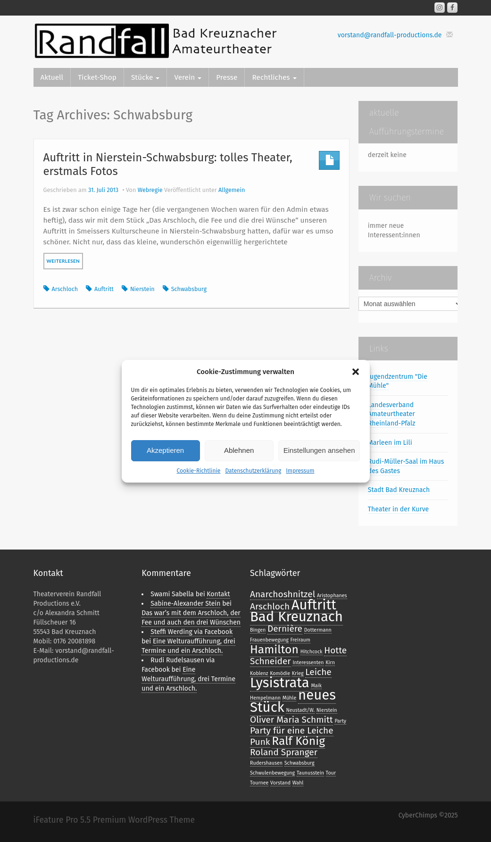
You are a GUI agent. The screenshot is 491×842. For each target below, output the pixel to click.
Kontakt (218, 594)
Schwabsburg (189, 288)
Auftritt (104, 288)
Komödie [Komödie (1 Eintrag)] (280, 673)
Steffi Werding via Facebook (191, 632)
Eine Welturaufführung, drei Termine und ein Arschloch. (188, 679)
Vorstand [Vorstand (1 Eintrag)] (280, 783)
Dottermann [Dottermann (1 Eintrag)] (318, 630)
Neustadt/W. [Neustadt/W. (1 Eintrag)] (300, 710)
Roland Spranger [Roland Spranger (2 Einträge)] (283, 752)
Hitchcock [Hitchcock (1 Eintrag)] (311, 652)
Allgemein (231, 189)
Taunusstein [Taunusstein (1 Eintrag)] (310, 773)
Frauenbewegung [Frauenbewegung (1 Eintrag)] (269, 640)
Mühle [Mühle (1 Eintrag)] (290, 698)
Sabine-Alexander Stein (185, 604)
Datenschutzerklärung (253, 470)
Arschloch (65, 288)
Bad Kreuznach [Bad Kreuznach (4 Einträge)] (296, 617)
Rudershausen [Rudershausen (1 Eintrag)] (266, 763)
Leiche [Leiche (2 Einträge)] (318, 672)
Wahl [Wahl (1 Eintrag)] (298, 783)
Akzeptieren (165, 450)
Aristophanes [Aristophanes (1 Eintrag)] (332, 595)
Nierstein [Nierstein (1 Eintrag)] (326, 710)
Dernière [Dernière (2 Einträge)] (284, 628)
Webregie (150, 189)
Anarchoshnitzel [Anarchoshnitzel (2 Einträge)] (282, 594)
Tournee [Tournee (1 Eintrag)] (259, 783)
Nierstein (142, 288)
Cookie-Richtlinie (199, 470)
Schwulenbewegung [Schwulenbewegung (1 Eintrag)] (272, 773)
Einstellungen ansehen (319, 450)
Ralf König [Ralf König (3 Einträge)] (298, 741)
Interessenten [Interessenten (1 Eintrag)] (308, 662)
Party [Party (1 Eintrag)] (340, 721)
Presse (226, 77)
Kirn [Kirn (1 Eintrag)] (330, 662)
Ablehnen (239, 450)
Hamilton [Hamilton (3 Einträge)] (274, 649)
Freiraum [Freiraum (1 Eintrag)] (300, 640)
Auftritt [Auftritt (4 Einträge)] (313, 605)
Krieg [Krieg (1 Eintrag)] (298, 673)
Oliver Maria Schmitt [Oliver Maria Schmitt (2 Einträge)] (291, 719)
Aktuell (52, 77)
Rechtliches (274, 77)
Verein (187, 77)
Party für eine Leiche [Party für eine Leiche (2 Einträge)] (291, 730)
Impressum (300, 470)
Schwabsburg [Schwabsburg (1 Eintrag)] (299, 763)
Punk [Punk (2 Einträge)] (260, 741)
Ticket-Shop (97, 77)
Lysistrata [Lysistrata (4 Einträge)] (279, 683)
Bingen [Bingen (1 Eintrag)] (258, 630)
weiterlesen (63, 261)
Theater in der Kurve (398, 509)
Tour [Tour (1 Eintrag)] (331, 773)
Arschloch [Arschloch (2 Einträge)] (270, 606)
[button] (355, 371)
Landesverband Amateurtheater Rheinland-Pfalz (392, 414)
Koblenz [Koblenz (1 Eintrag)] (259, 673)
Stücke (145, 77)
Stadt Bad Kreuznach (399, 490)
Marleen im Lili (390, 443)
